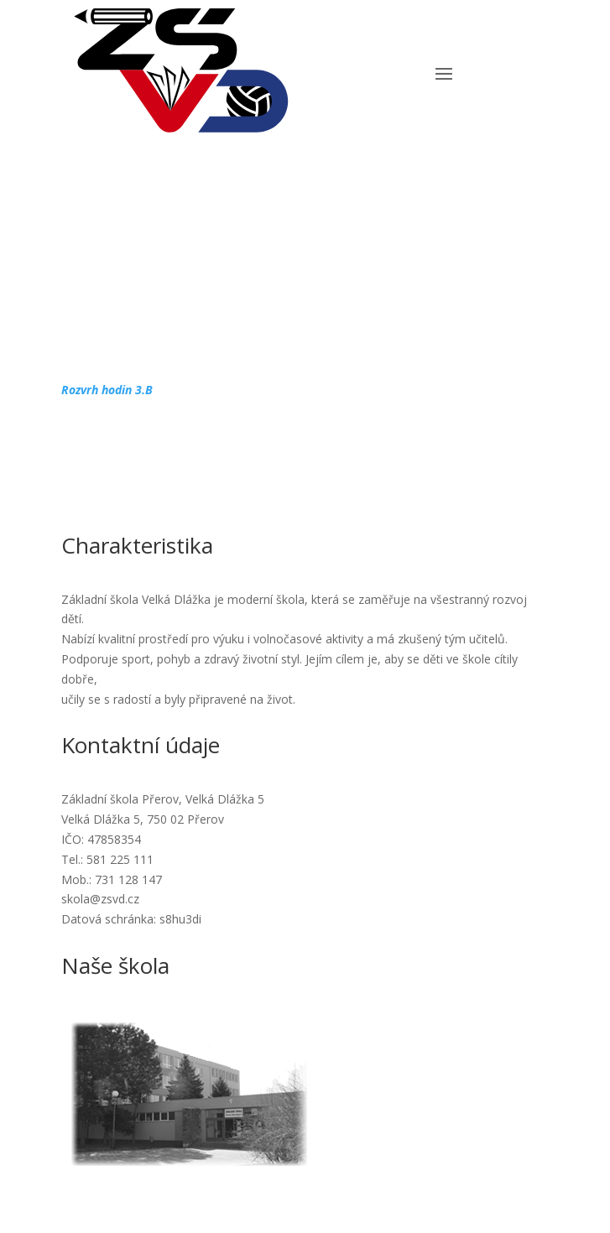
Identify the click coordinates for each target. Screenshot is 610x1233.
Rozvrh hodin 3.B (107, 390)
